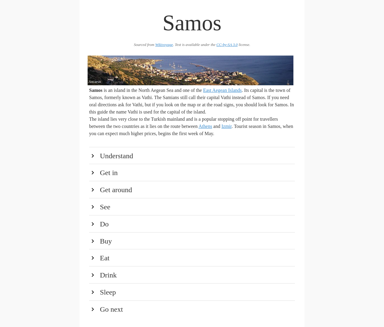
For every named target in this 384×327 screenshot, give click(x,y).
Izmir (226, 126)
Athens (205, 126)
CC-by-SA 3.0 (227, 45)
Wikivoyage (164, 45)
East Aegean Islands (222, 90)
